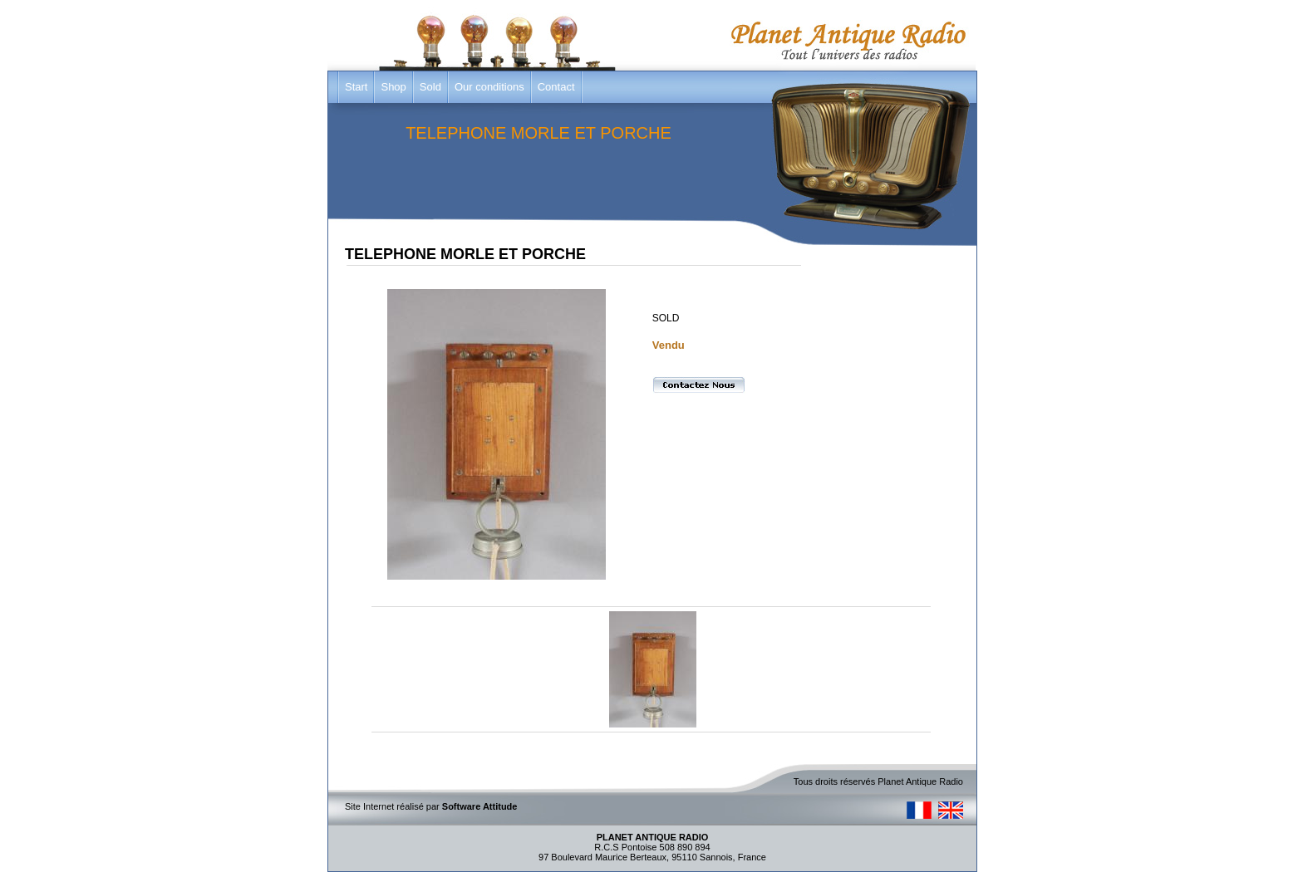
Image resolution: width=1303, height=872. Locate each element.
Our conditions (489, 87)
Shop (393, 87)
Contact (556, 87)
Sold (430, 87)
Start (356, 87)
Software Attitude (480, 806)
